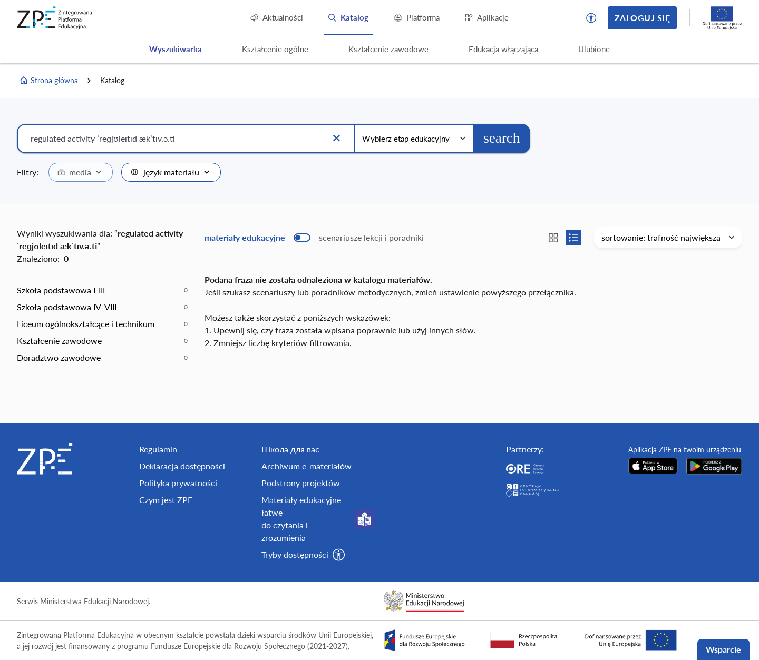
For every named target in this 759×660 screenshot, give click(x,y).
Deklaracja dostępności (182, 466)
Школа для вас (290, 449)
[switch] (314, 237)
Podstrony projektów (300, 483)
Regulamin (158, 449)
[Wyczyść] (336, 138)
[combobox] (80, 172)
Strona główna (48, 80)
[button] (591, 18)
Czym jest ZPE (165, 500)
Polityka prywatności (178, 483)
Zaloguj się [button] (642, 18)
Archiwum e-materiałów (306, 466)
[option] (102, 290)
